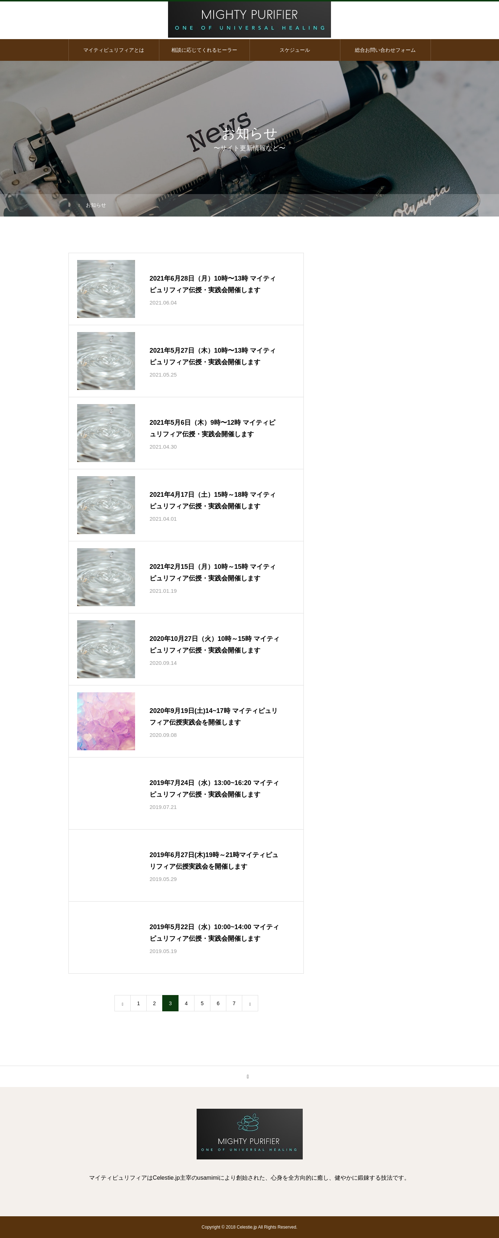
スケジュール (295, 50)
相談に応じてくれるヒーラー (204, 50)
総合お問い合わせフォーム (385, 50)
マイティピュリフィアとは (113, 50)
